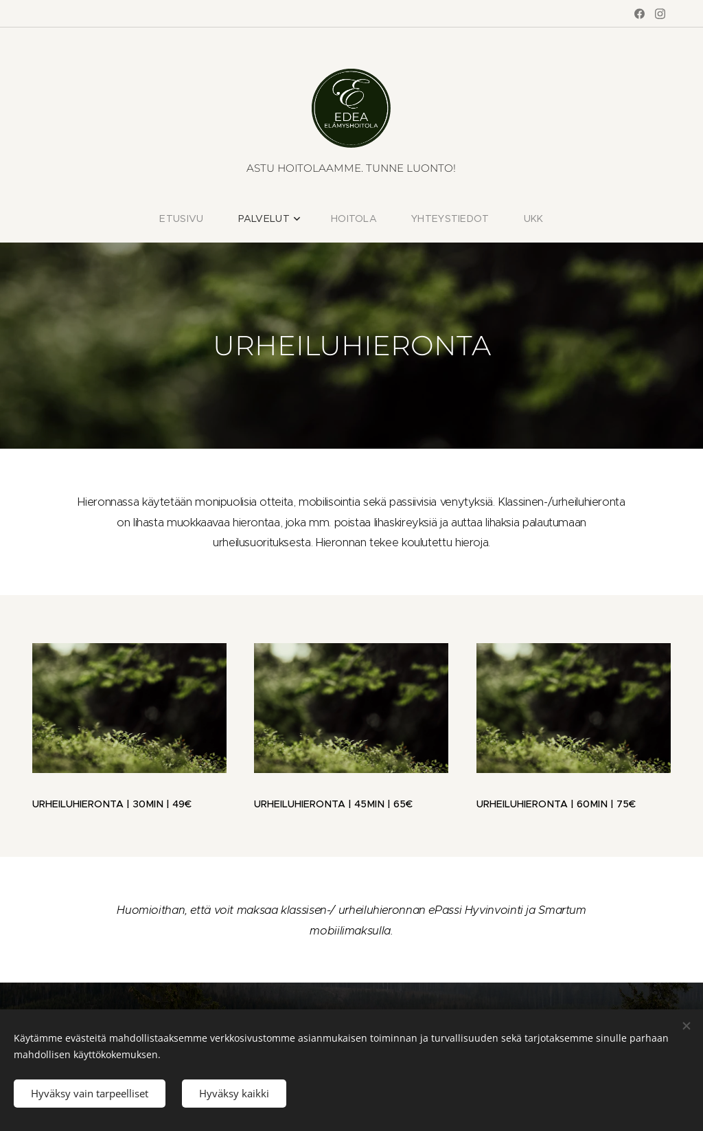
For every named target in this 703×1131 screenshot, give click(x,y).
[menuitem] (197, 218)
